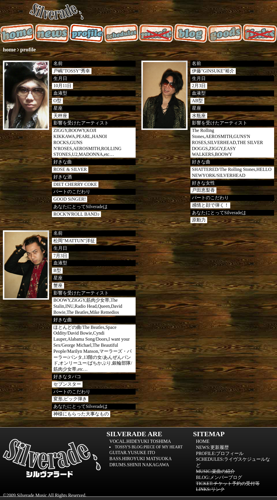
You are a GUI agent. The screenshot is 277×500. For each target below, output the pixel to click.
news (52, 33)
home (17, 33)
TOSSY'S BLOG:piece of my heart (149, 447)
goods (225, 33)
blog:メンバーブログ (219, 477)
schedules (121, 33)
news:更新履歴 (212, 447)
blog (190, 33)
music (155, 33)
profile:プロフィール (220, 453)
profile (86, 33)
